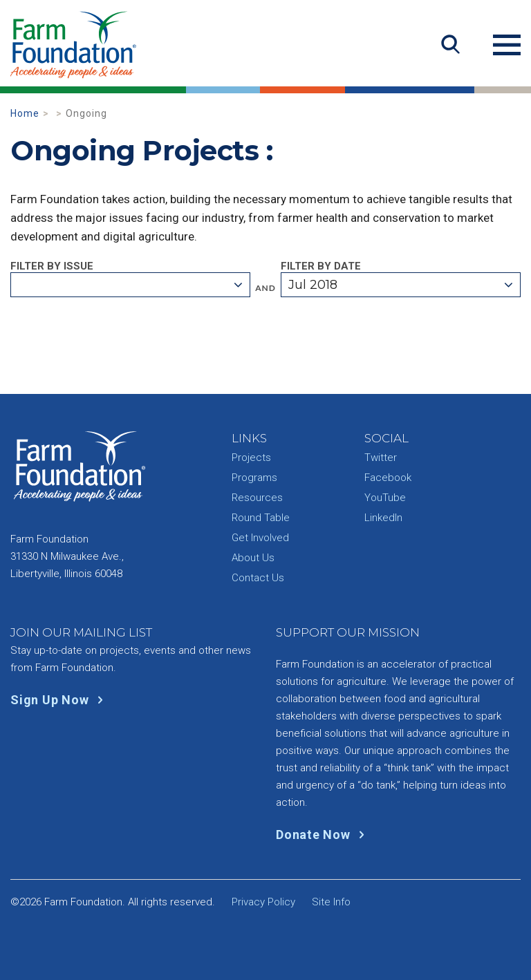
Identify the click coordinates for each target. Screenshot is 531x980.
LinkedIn (383, 517)
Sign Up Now (59, 699)
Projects (251, 457)
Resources (257, 497)
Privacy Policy (263, 902)
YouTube (385, 497)
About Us (253, 558)
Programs (254, 477)
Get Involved (260, 537)
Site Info (331, 902)
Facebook (387, 477)
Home (24, 113)
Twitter (380, 457)
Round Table (261, 517)
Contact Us (258, 578)
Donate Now (323, 834)
